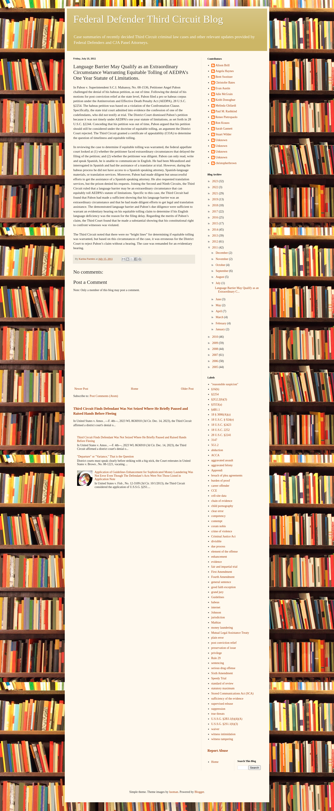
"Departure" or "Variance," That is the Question (105, 456)
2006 (215, 361)
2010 (215, 336)
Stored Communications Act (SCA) (232, 693)
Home (134, 388)
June (219, 299)
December (222, 252)
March (220, 317)
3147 (214, 440)
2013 (215, 235)
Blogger (199, 792)
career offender (220, 485)
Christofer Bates (225, 82)
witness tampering (222, 739)
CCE (214, 490)
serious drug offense (223, 668)
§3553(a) (216, 404)
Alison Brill (223, 65)
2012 (215, 241)
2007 (215, 354)
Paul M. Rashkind (226, 111)
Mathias (216, 622)
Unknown (221, 140)
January (221, 329)
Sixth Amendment (222, 673)
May (219, 305)
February (221, 323)
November (222, 259)
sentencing (217, 663)
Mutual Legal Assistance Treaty (230, 632)
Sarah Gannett (224, 128)
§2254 (215, 394)
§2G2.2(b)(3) (219, 399)
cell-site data (218, 495)
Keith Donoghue (225, 99)
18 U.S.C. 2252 (220, 429)
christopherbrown (226, 163)
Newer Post (81, 388)
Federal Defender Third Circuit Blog (148, 19)
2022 (215, 187)
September (222, 271)
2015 (215, 223)
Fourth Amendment (223, 577)
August (220, 277)
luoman (173, 792)
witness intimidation (223, 734)
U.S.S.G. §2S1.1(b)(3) (224, 724)
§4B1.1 (215, 409)
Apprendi (217, 470)
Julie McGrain (224, 94)
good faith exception (223, 587)
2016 (215, 217)
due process (218, 546)
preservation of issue (223, 647)
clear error (217, 511)
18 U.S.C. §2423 (221, 424)
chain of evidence (221, 500)
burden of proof (220, 480)
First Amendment (221, 571)
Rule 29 (216, 658)
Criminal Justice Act (223, 536)
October (221, 265)
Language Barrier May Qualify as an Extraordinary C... (237, 289)
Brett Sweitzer (224, 76)
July (218, 283)
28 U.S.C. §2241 (221, 435)
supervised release (222, 703)
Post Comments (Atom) (104, 396)
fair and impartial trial (224, 566)
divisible (216, 541)
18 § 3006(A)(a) (221, 414)
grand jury (217, 592)
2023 (215, 181)
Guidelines (217, 597)
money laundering (222, 627)
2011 (215, 247)
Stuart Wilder (224, 134)
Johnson (216, 612)
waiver (215, 729)
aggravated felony (222, 465)
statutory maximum (223, 688)
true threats (218, 713)
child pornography (222, 506)
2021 (215, 193)
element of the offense (224, 551)
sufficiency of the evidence (227, 698)
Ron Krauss (223, 122)
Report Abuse (217, 751)
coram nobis (218, 526)
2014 (215, 229)
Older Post (187, 388)
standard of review (222, 683)
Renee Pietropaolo (227, 117)
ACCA (215, 455)
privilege (216, 653)
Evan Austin (223, 88)
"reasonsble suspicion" (224, 384)
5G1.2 (215, 445)
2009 (215, 343)
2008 (215, 349)
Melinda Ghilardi (226, 105)
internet (215, 607)
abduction (217, 450)
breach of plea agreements (227, 475)
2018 (215, 205)
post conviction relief (224, 642)
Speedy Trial (218, 678)
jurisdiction (218, 617)
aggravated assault (222, 460)
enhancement (219, 556)
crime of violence (221, 531)
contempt (216, 521)
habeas (215, 602)
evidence (216, 561)
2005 (215, 367)
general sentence (221, 582)
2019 (215, 199)
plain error (217, 637)
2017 (215, 211)
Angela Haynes (225, 71)
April (219, 311)
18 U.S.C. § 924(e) (222, 419)
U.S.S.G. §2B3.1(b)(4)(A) (226, 718)
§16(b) (215, 389)
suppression (218, 708)
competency (218, 516)
